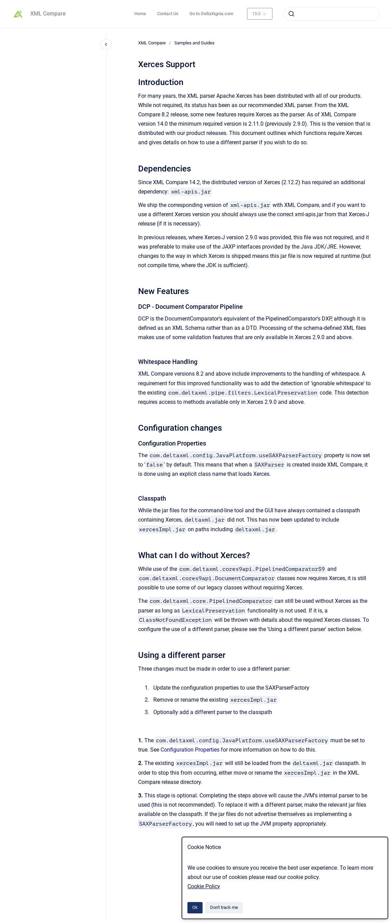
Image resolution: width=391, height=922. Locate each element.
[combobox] (332, 13)
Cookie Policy (203, 886)
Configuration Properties (190, 749)
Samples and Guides (194, 42)
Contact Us (167, 13)
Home (140, 13)
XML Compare (48, 13)
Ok (195, 907)
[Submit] (291, 13)
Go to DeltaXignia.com (211, 13)
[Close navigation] (106, 44)
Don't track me (224, 907)
